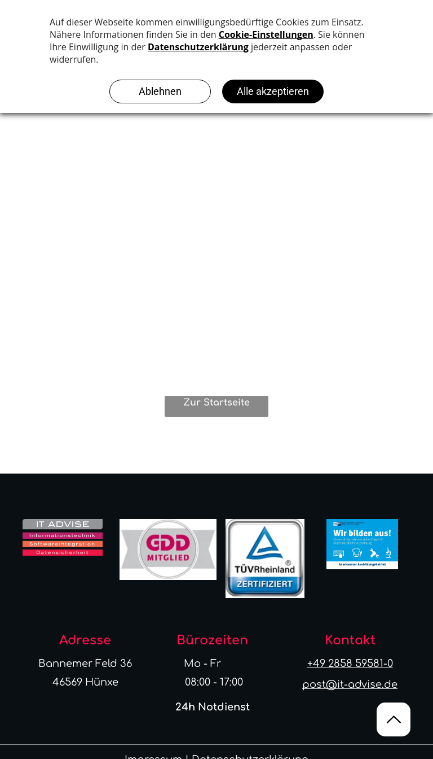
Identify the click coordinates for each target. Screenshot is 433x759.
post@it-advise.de (349, 684)
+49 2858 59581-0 (350, 663)
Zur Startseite (216, 403)
